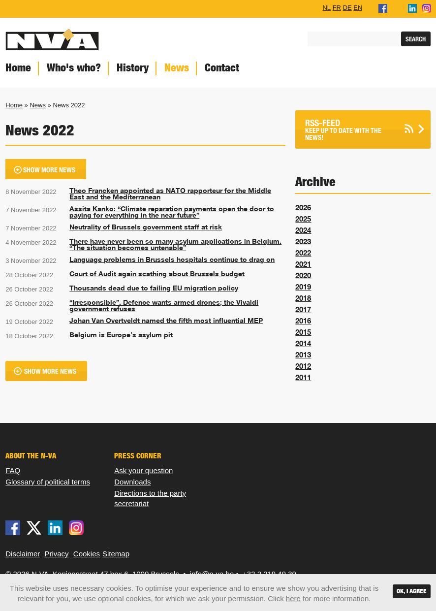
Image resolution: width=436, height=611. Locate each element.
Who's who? (74, 68)
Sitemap (115, 553)
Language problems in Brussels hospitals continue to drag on (172, 259)
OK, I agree (412, 591)
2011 (303, 377)
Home (14, 105)
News (176, 68)
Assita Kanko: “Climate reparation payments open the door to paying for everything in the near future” (171, 212)
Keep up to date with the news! (350, 130)
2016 (303, 320)
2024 (303, 229)
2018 (303, 297)
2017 (303, 309)
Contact (222, 68)
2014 (303, 343)
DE (347, 7)
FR (337, 7)
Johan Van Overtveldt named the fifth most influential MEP (166, 320)
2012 (303, 365)
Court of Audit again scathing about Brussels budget (157, 274)
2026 (303, 207)
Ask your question (143, 470)
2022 (303, 252)
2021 (303, 263)
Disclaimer (22, 553)
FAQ (12, 470)
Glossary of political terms (47, 482)
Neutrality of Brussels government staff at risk (145, 227)
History (133, 68)
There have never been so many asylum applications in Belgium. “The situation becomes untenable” (175, 244)
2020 (303, 275)
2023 (303, 241)
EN (357, 7)
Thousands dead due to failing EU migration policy (153, 288)
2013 (303, 354)
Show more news (49, 170)
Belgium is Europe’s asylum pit (121, 335)
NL (326, 7)
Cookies (86, 553)
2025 (303, 218)
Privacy (56, 553)
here (293, 598)
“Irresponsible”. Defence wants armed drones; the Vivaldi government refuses (163, 305)
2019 (303, 286)
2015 (303, 331)
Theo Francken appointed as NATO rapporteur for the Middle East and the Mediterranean (170, 194)
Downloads (132, 482)
